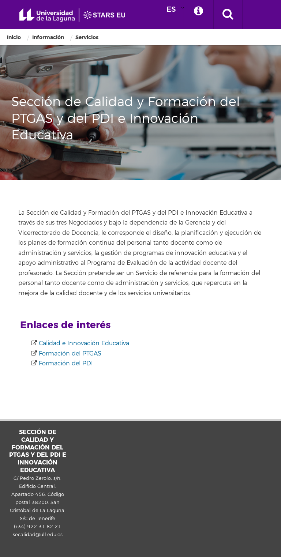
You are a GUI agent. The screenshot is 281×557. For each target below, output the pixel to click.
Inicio (14, 37)
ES (171, 9)
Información (48, 37)
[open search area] (228, 14)
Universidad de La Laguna (75, 15)
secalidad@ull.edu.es (38, 535)
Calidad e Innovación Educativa (83, 343)
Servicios (86, 37)
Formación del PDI (65, 363)
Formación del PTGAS (69, 353)
